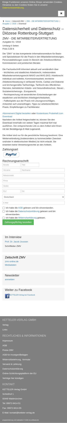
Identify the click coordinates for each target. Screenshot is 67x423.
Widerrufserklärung (27, 217)
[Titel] (30, 165)
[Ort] (43, 191)
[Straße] (33, 186)
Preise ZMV (7, 350)
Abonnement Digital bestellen (16, 113)
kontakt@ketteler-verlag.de (22, 412)
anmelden (10, 279)
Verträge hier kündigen (13, 378)
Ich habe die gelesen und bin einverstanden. (28, 208)
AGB (20, 208)
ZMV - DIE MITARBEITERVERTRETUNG (42, 21)
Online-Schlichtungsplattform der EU (19, 373)
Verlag (5, 325)
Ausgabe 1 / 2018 (9, 24)
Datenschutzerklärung (28, 211)
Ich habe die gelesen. (24, 217)
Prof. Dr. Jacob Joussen (16, 241)
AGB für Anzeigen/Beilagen (15, 354)
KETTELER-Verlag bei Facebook (22, 295)
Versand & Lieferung (11, 364)
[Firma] (33, 181)
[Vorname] (11, 170)
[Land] (33, 196)
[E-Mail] (33, 203)
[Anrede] (11, 165)
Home (7, 21)
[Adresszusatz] (33, 175)
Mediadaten (10, 265)
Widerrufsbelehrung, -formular (16, 359)
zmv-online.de (12, 261)
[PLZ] (11, 191)
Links (4, 329)
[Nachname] (43, 170)
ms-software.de (34, 420)
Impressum (7, 340)
